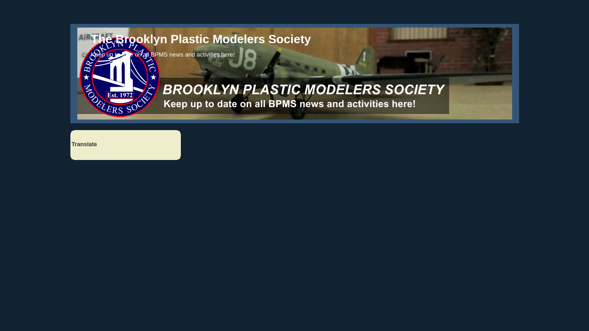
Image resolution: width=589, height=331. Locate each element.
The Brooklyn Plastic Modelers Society (201, 39)
